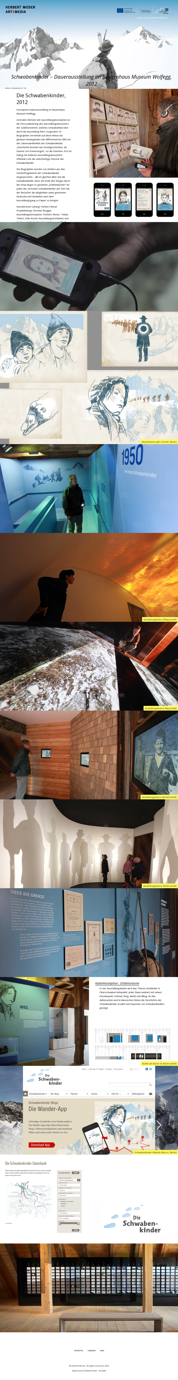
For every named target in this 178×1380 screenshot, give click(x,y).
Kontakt (102, 1370)
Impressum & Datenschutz (84, 1370)
